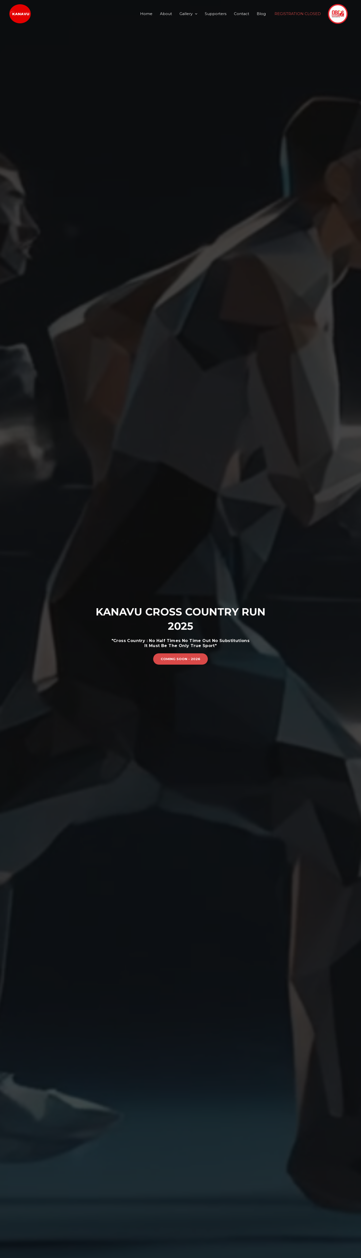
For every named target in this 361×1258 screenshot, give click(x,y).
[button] (180, 659)
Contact (241, 13)
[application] (195, 14)
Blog (261, 13)
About (166, 13)
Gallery (188, 14)
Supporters (215, 13)
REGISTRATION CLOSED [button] (298, 13)
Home (146, 13)
